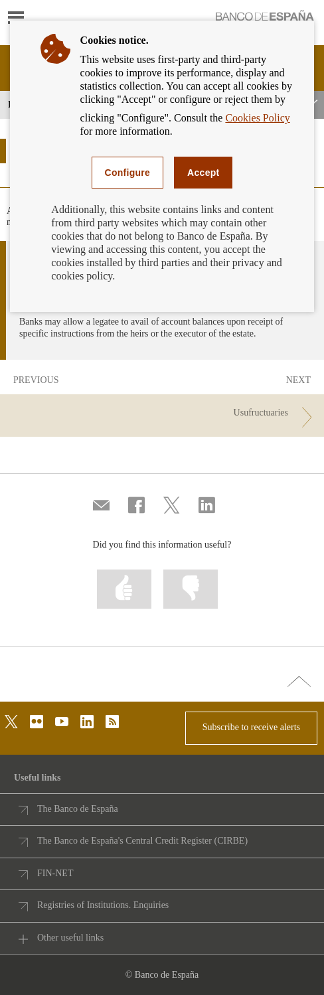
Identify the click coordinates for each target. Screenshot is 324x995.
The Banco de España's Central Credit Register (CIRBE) (142, 841)
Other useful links (70, 938)
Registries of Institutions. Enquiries (103, 905)
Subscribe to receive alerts (251, 727)
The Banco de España (77, 809)
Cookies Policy (257, 117)
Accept (203, 172)
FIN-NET (55, 873)
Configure (128, 172)
